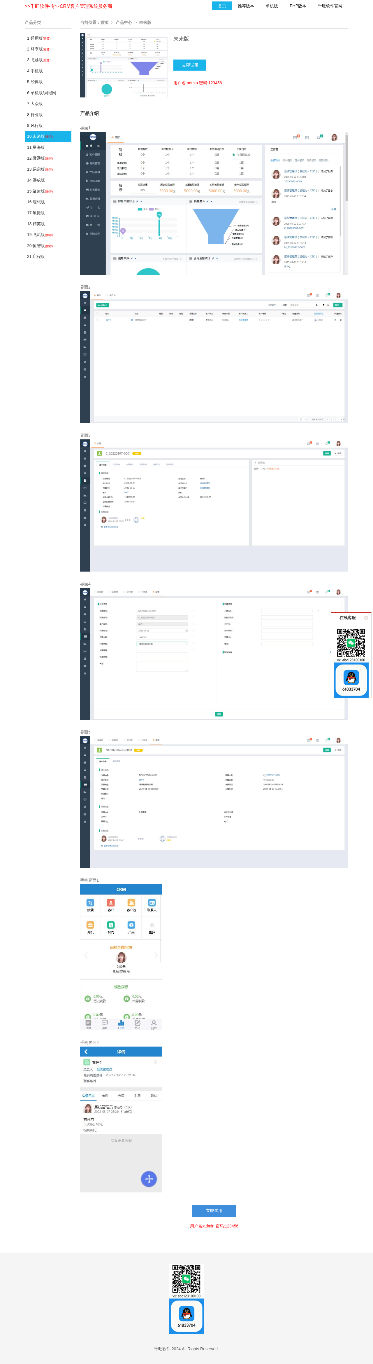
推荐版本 (246, 6)
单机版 (272, 6)
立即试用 (214, 1210)
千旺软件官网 (330, 6)
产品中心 (124, 22)
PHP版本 (298, 6)
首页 (222, 6)
